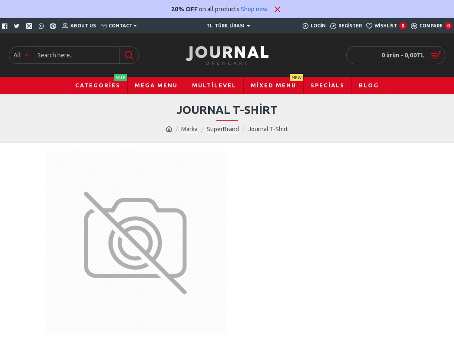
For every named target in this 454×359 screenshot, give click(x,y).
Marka (189, 129)
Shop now (254, 9)
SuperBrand (223, 129)
